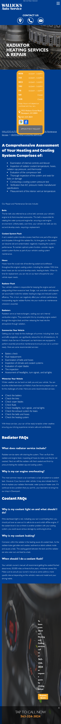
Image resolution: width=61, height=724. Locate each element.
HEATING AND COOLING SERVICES (26, 135)
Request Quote (42, 696)
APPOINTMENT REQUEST (30, 129)
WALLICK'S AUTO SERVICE (13, 131)
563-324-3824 (27, 117)
